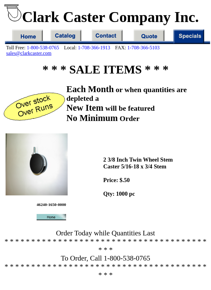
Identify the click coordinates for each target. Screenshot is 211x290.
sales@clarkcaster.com (29, 53)
